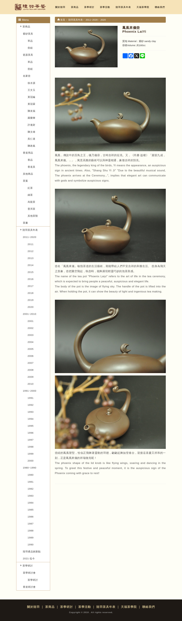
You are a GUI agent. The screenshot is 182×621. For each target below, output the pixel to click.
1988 (31, 530)
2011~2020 (29, 237)
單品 (30, 40)
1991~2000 (29, 390)
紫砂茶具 (28, 33)
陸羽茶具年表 (123, 7)
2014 (31, 265)
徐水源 (31, 83)
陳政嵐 (31, 145)
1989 (31, 537)
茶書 (25, 222)
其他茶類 (33, 215)
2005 (31, 349)
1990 (31, 544)
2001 (31, 321)
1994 (31, 418)
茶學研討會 (29, 572)
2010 (31, 383)
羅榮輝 (31, 117)
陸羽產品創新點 (32, 551)
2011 (31, 244)
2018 (31, 293)
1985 (31, 509)
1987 (31, 523)
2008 (31, 370)
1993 (31, 412)
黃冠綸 (31, 97)
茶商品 (75, 7)
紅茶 (30, 188)
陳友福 (31, 111)
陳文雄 (31, 131)
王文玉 (31, 90)
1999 (31, 453)
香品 (30, 159)
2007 (31, 363)
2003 (31, 335)
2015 (31, 272)
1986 (31, 516)
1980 (31, 474)
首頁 (61, 19)
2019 (31, 300)
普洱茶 (31, 208)
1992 (31, 405)
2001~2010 (29, 314)
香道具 (31, 166)
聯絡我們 (160, 7)
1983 (31, 495)
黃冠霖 (31, 104)
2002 (31, 328)
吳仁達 (31, 138)
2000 (31, 460)
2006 (31, 356)
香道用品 (28, 152)
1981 (31, 481)
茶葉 (25, 180)
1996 (31, 432)
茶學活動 (105, 7)
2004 (31, 342)
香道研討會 (29, 586)
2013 (31, 258)
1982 (31, 488)
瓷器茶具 (28, 54)
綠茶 (30, 195)
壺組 (30, 47)
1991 (31, 398)
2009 (31, 376)
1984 (31, 502)
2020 (31, 307)
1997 (31, 439)
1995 (31, 425)
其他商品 (28, 173)
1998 (31, 446)
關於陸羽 (60, 7)
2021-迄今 (29, 558)
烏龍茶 (31, 202)
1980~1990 (29, 467)
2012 (31, 251)
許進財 (31, 124)
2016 (31, 279)
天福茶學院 (142, 7)
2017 (31, 286)
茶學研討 (89, 7)
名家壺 (27, 75)
